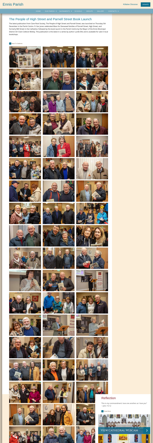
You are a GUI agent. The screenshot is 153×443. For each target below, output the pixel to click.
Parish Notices (10, 411)
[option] (130, 258)
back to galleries (17, 43)
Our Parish (50, 11)
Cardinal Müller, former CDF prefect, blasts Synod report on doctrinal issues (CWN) (124, 403)
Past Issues (133, 110)
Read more (119, 30)
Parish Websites (108, 436)
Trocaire (61, 411)
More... (107, 421)
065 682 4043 (13, 438)
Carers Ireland (63, 402)
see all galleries (122, 274)
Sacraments (64, 11)
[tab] (130, 116)
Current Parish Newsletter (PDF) (16, 402)
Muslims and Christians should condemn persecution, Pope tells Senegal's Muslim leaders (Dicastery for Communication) (125, 416)
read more (118, 189)
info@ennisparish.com (47, 438)
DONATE (145, 4)
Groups (89, 11)
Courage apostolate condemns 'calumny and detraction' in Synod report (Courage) (126, 409)
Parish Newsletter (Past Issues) (16, 407)
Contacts (112, 11)
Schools (78, 11)
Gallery (100, 11)
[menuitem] (38, 11)
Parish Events (10, 415)
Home (38, 11)
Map (57, 430)
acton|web (127, 436)
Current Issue (124, 110)
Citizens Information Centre (67, 407)
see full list (143, 163)
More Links (62, 415)
